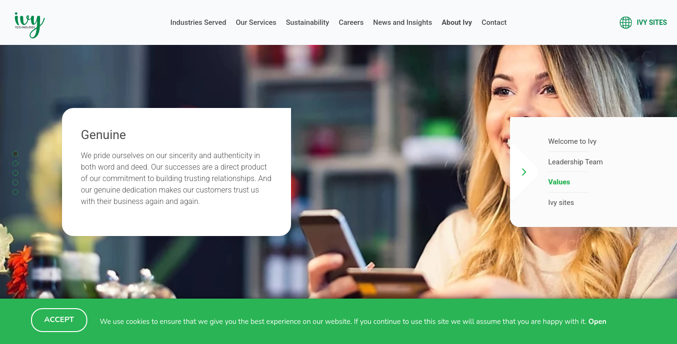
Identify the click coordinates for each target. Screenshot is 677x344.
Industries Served (198, 22)
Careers (351, 22)
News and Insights (402, 22)
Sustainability (307, 22)
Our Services (256, 22)
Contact (494, 22)
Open (597, 321)
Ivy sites (655, 22)
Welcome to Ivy (572, 141)
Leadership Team (575, 162)
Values (559, 182)
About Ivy (457, 22)
